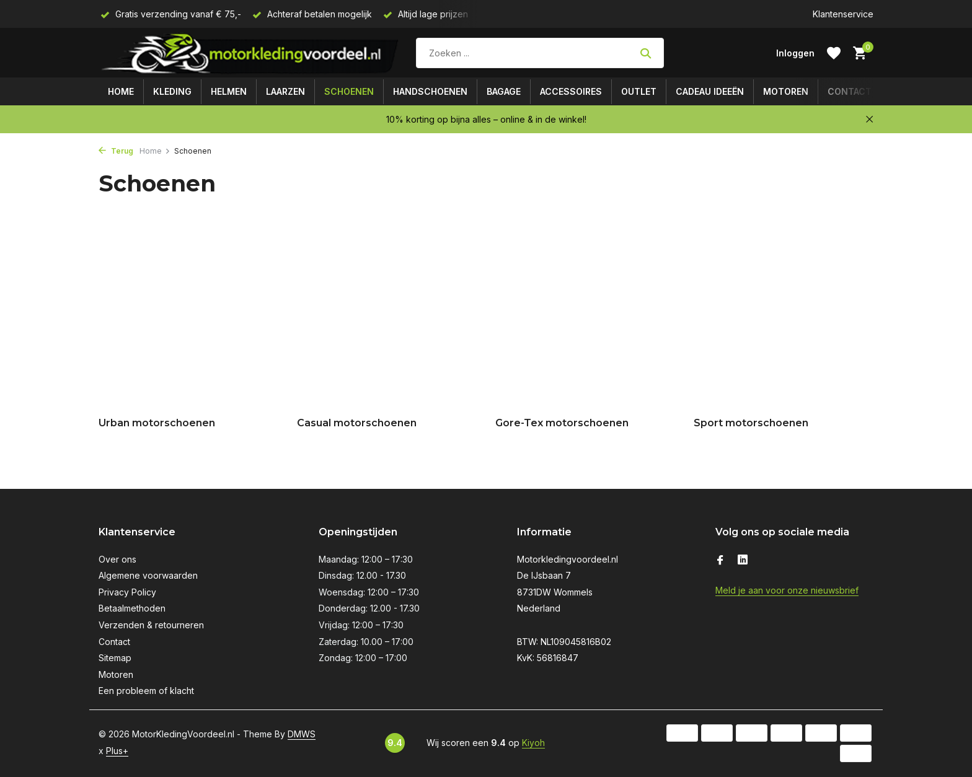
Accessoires (571, 91)
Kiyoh (533, 742)
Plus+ (117, 750)
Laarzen (285, 91)
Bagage (504, 91)
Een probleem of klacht (146, 690)
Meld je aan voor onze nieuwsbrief (787, 590)
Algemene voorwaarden (148, 575)
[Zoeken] (540, 53)
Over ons (117, 559)
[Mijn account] (795, 53)
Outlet (638, 91)
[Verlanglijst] (834, 53)
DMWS (302, 734)
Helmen (229, 91)
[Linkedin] (743, 560)
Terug (116, 151)
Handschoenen (430, 91)
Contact (850, 91)
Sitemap (115, 657)
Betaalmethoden (132, 608)
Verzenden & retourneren (151, 625)
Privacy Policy (127, 592)
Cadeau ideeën (710, 91)
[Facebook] (720, 560)
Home (121, 91)
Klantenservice (843, 14)
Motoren (785, 91)
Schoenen (349, 91)
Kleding (172, 91)
